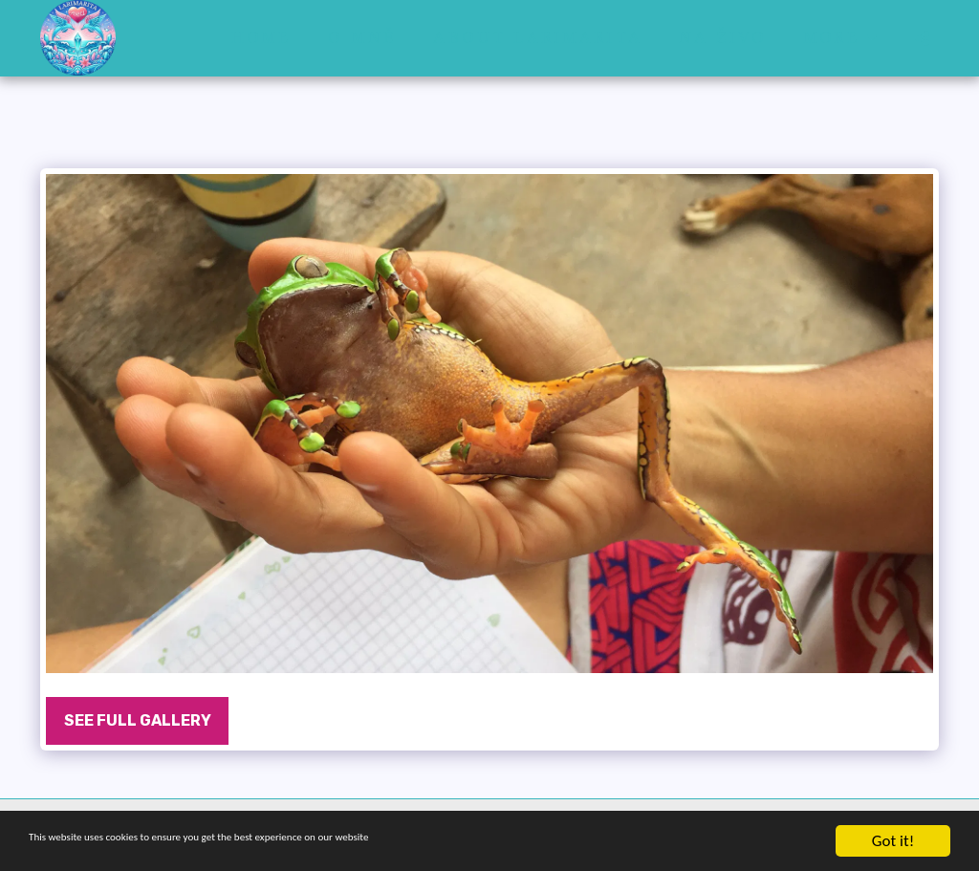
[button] (921, 38)
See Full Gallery (137, 720)
